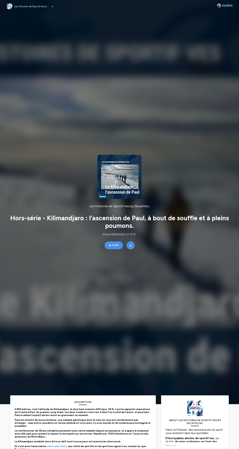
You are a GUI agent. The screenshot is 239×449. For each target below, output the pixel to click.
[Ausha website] (224, 6)
